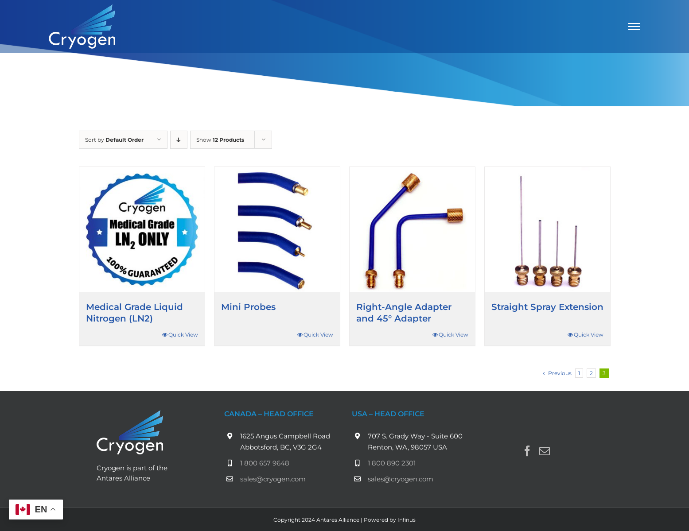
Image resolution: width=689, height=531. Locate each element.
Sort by (114, 139)
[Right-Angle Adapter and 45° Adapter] (412, 229)
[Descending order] (178, 140)
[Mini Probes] (277, 229)
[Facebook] (527, 451)
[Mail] (544, 451)
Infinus (406, 519)
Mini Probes (248, 307)
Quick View (183, 334)
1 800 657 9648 (264, 463)
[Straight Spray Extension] (547, 229)
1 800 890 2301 (392, 463)
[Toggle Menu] (634, 26)
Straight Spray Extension (547, 307)
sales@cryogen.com (273, 479)
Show (220, 139)
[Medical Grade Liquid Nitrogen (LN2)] (142, 229)
